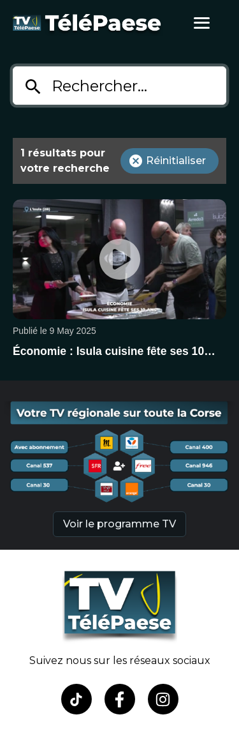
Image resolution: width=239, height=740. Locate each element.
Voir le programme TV (119, 524)
